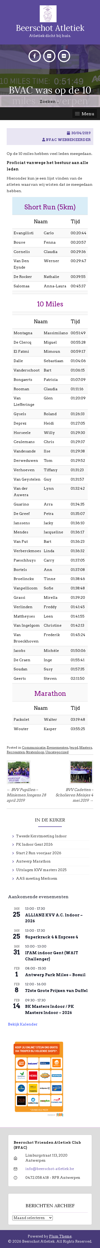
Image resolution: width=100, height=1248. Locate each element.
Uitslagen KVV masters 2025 (41, 870)
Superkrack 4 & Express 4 (51, 937)
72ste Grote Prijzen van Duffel (56, 991)
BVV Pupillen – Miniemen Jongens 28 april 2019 (26, 795)
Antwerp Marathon (33, 861)
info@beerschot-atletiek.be (49, 1169)
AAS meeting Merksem (36, 878)
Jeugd (73, 747)
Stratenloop (35, 752)
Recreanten (16, 752)
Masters (85, 747)
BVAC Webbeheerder (68, 140)
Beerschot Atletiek (50, 28)
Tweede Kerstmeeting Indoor (41, 836)
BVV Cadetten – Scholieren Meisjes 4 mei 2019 (74, 795)
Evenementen (57, 747)
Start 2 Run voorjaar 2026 (38, 853)
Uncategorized (57, 752)
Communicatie (34, 747)
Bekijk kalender (23, 1024)
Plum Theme (60, 1236)
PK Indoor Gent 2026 (34, 844)
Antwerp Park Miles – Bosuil (55, 975)
